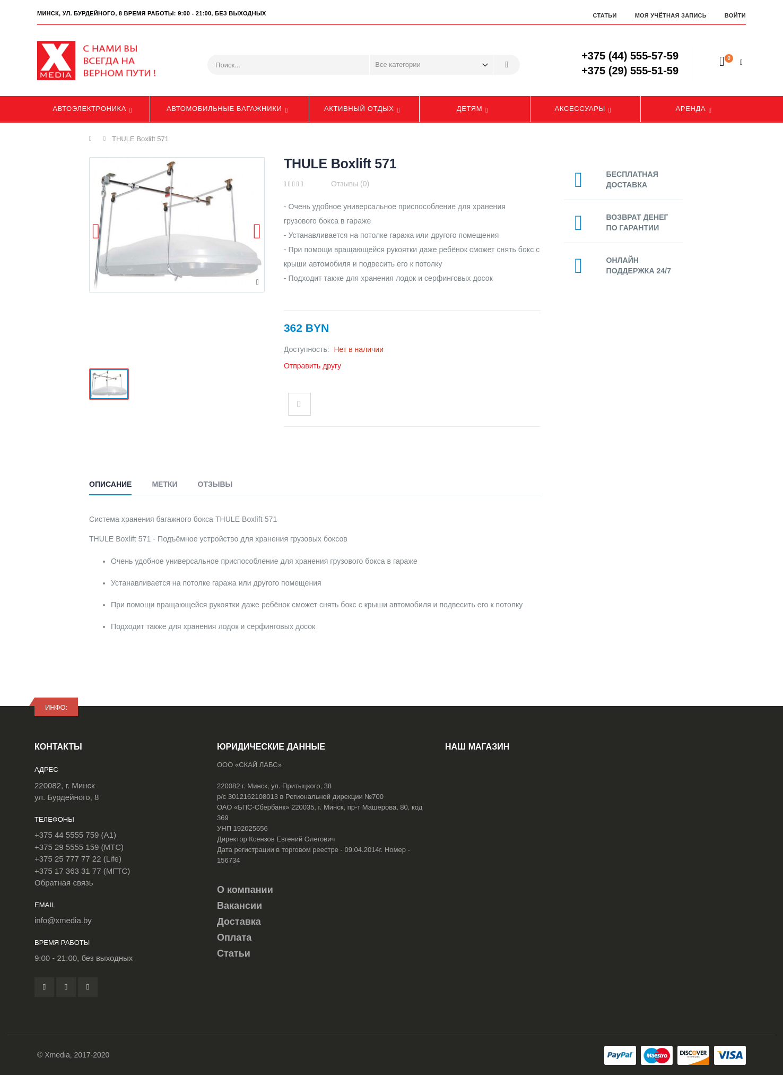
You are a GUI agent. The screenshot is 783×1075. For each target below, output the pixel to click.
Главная (93, 139)
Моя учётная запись (671, 15)
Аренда (691, 109)
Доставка (239, 921)
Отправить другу (312, 366)
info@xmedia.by (63, 920)
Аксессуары (580, 109)
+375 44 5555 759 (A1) (75, 834)
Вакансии (239, 905)
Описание (110, 484)
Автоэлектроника (89, 109)
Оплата (234, 937)
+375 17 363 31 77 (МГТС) (82, 870)
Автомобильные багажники (224, 109)
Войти (735, 15)
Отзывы (215, 484)
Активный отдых (359, 109)
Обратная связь (63, 882)
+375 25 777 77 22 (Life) (77, 858)
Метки (164, 484)
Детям (470, 109)
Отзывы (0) (350, 183)
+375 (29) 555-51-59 (629, 70)
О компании (245, 889)
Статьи (604, 15)
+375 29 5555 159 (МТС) (79, 847)
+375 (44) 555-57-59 (629, 56)
